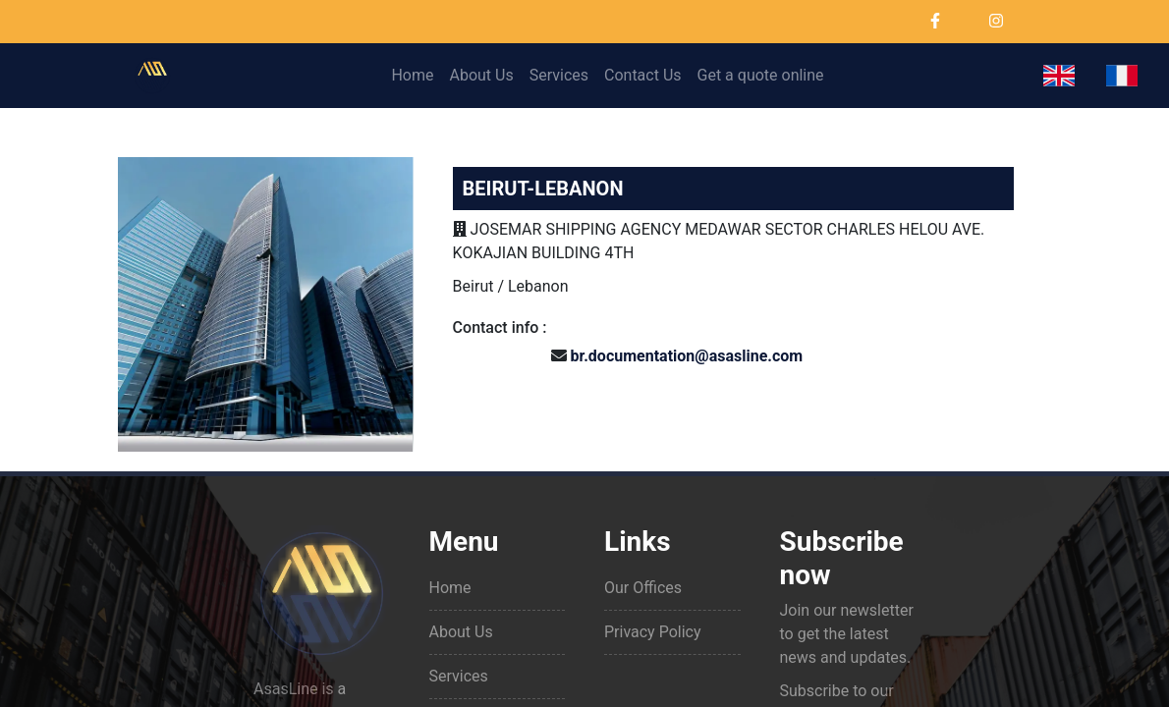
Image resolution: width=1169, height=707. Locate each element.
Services (558, 75)
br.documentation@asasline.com (687, 356)
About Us (481, 75)
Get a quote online (760, 75)
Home (412, 75)
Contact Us (643, 75)
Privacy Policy (652, 632)
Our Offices (643, 587)
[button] (1059, 75)
